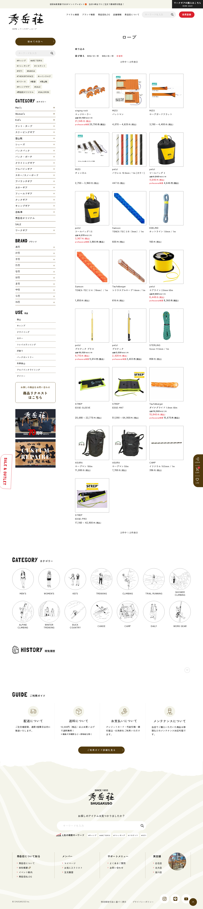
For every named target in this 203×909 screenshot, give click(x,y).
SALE (37, 86)
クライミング (23, 331)
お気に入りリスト (74, 868)
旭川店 (158, 873)
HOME (14, 29)
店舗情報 (117, 14)
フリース (22, 81)
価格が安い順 (93, 56)
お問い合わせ (117, 868)
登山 (19, 319)
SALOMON (44, 92)
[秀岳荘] (26, 19)
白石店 (158, 864)
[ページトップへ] (193, 902)
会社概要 (24, 868)
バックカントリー (25, 357)
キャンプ (22, 60)
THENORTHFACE (25, 76)
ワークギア (24, 29)
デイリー (21, 375)
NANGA (31, 71)
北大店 (158, 868)
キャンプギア (24, 86)
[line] (175, 900)
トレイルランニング (26, 344)
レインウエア (45, 76)
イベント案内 (26, 873)
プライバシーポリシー (142, 903)
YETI (20, 71)
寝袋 (33, 81)
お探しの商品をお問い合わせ (35, 393)
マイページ (70, 864)
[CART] (199, 454)
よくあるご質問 (118, 864)
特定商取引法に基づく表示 (111, 903)
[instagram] (164, 900)
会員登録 (186, 14)
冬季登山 (21, 363)
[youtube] (186, 900)
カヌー (20, 338)
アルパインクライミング (28, 369)
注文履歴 (69, 873)
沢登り (20, 350)
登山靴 (44, 81)
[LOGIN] (199, 444)
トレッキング (24, 65)
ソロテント (40, 65)
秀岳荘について (132, 14)
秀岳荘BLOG (104, 14)
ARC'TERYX (37, 60)
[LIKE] (199, 465)
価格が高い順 (108, 56)
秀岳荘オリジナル (26, 92)
